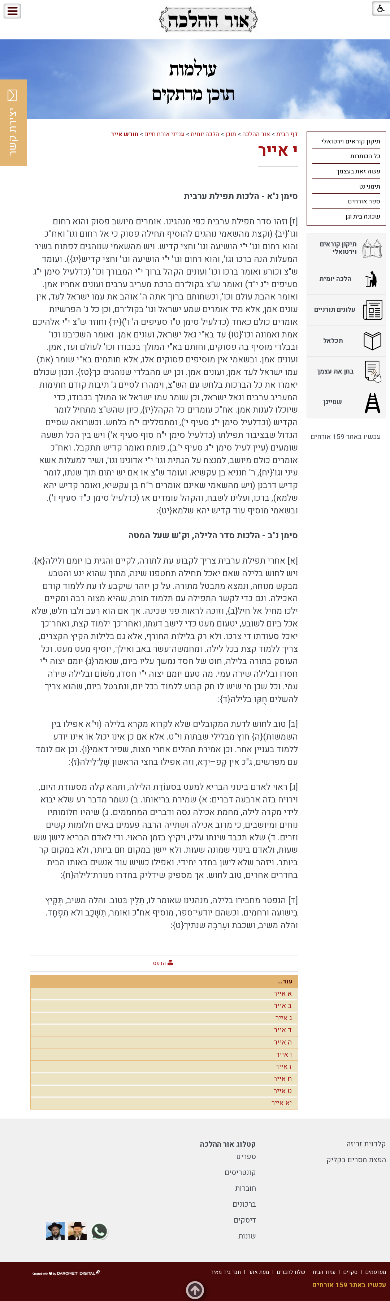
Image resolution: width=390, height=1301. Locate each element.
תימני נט (369, 186)
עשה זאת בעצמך (358, 171)
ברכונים (244, 1204)
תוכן (230, 134)
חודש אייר (124, 134)
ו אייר (284, 1055)
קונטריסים (240, 1172)
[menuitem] (346, 141)
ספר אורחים (364, 201)
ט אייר (283, 1091)
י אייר (278, 151)
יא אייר (282, 1103)
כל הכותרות (365, 156)
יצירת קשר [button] (13, 123)
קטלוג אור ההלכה (228, 1144)
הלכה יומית (205, 134)
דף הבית (287, 134)
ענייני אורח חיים (164, 134)
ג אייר (284, 1018)
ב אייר (283, 1006)
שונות (247, 1236)
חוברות (245, 1188)
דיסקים (245, 1220)
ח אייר (283, 1079)
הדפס (159, 963)
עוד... (284, 981)
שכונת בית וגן (363, 216)
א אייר (283, 993)
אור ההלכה (256, 134)
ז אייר (284, 1066)
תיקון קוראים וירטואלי (350, 141)
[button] (35, 11)
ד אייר (283, 1030)
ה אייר (283, 1042)
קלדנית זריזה (366, 1144)
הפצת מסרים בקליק (356, 1160)
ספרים (246, 1156)
